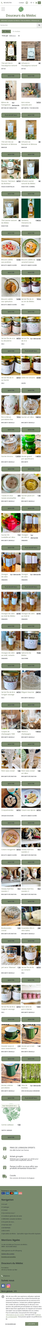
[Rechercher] (39, 25)
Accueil (4, 1204)
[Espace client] (26, 2)
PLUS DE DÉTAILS (11, 115)
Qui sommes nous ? (8, 1213)
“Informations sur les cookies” (15, 1315)
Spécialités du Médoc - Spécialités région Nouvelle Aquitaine (21, 1234)
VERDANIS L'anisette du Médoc (11, 1219)
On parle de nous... (8, 1222)
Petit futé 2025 (6, 1225)
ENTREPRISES (5, 1228)
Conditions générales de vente (11, 1216)
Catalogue (5, 1207)
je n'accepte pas (10, 1324)
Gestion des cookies (7, 1254)
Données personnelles (8, 1257)
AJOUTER (11, 76)
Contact (21, 3)
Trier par (5, 36)
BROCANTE (5, 1231)
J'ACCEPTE (32, 1324)
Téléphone (5, 1276)
